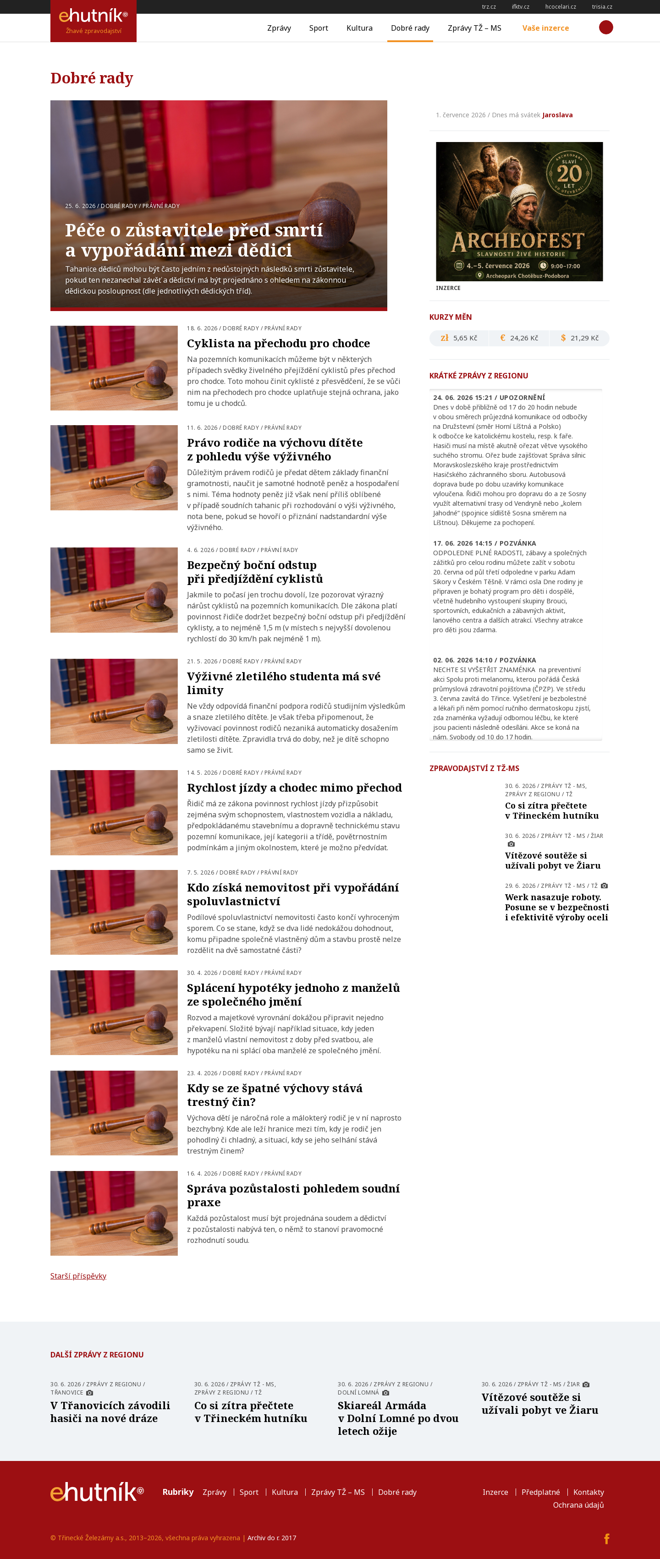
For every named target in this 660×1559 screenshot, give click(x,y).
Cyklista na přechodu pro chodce (278, 342)
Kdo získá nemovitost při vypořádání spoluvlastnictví (293, 894)
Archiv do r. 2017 (272, 1537)
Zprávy (279, 28)
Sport (318, 28)
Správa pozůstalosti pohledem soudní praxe (293, 1195)
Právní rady (161, 206)
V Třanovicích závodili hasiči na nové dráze (110, 1411)
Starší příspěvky (78, 1276)
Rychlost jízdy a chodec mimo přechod (294, 787)
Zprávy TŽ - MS (563, 786)
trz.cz (489, 7)
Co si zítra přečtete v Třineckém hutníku (552, 810)
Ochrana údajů (578, 1505)
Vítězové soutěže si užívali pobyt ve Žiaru (553, 860)
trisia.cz (602, 7)
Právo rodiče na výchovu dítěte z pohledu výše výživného (275, 449)
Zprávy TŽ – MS (474, 28)
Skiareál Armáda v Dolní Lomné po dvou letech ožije (398, 1418)
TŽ (569, 794)
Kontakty (588, 1492)
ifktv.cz (520, 7)
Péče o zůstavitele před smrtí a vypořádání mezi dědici (194, 240)
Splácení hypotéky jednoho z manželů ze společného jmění (293, 994)
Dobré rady (410, 28)
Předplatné (541, 1492)
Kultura (359, 28)
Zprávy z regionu (532, 794)
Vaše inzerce (545, 28)
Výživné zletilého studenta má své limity (284, 682)
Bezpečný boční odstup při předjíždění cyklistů (255, 571)
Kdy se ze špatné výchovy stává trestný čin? (275, 1094)
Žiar (597, 836)
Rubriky (177, 1492)
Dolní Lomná (359, 1392)
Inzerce (495, 1492)
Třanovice (66, 1392)
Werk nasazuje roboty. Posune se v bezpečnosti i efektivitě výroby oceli (557, 907)
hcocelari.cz (560, 7)
